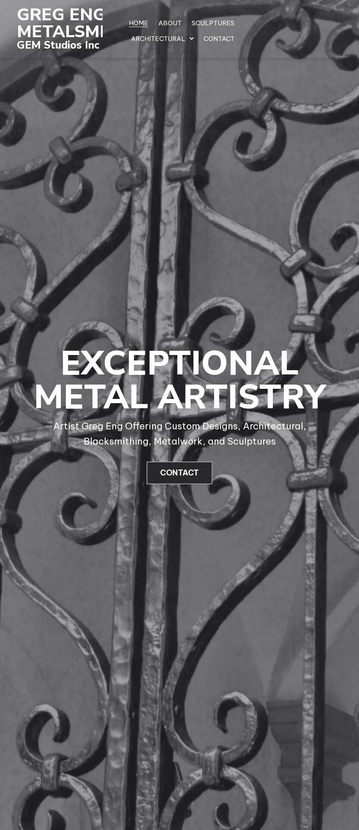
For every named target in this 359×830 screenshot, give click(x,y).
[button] (179, 472)
